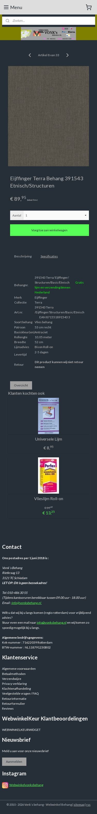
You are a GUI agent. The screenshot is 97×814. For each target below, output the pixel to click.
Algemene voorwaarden (19, 669)
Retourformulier (13, 703)
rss (88, 804)
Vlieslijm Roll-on (48, 498)
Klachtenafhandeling (16, 688)
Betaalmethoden (14, 674)
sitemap (79, 804)
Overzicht (21, 385)
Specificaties (49, 256)
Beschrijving (23, 256)
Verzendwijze (11, 679)
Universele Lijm (48, 438)
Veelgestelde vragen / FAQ (20, 693)
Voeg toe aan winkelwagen (49, 230)
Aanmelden (14, 761)
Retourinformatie (14, 699)
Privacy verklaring (14, 684)
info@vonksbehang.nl (26, 603)
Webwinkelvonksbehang (26, 785)
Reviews (8, 708)
